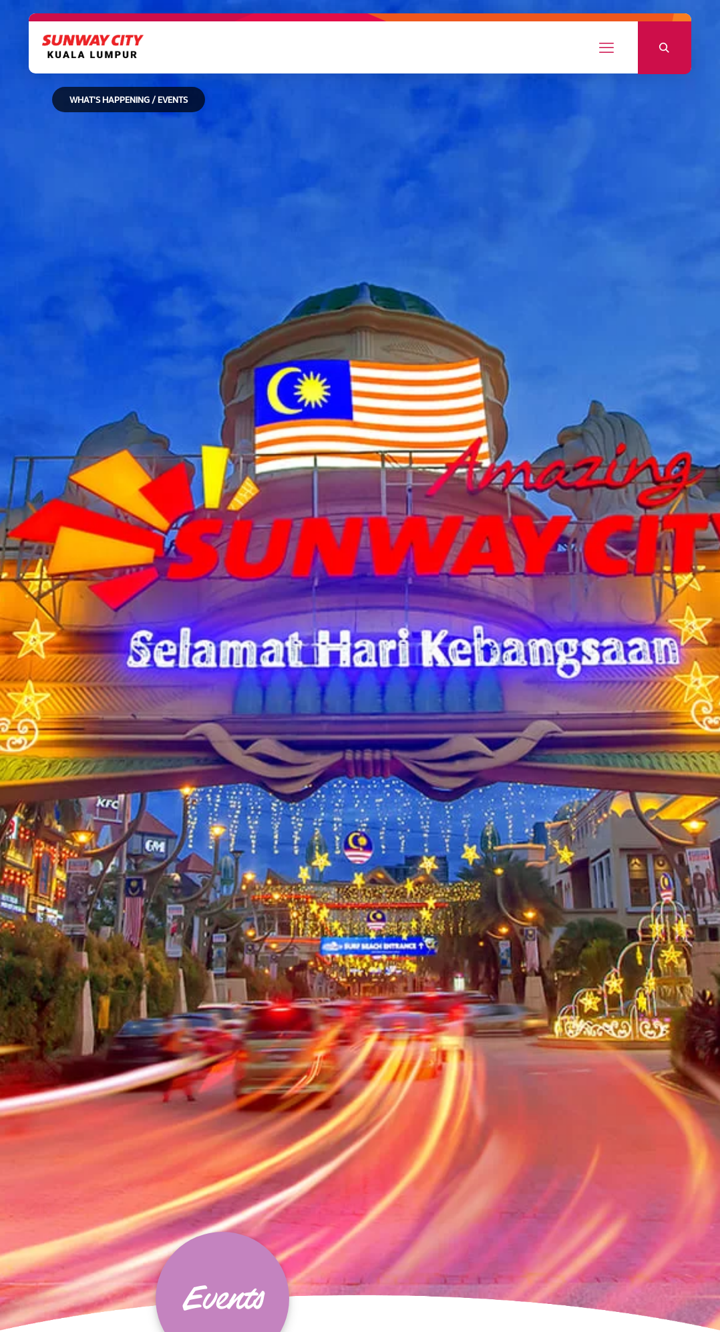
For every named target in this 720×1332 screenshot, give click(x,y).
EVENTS (173, 100)
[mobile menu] (606, 48)
